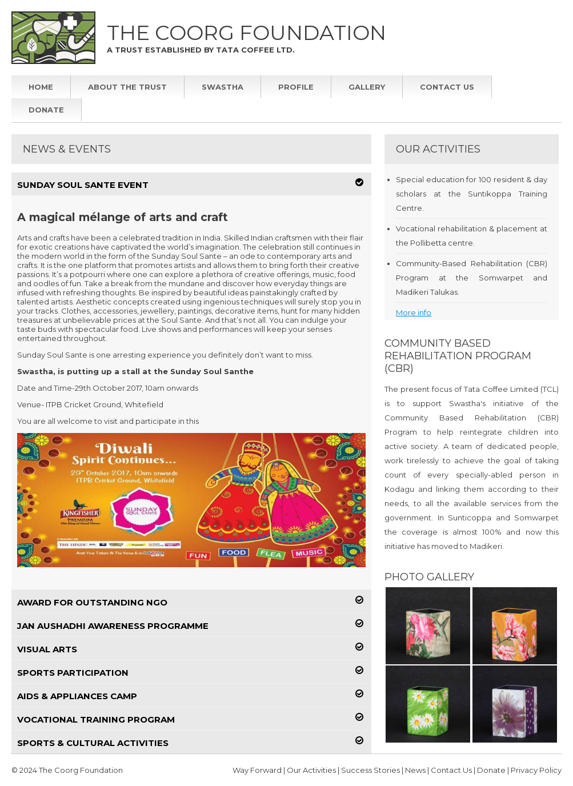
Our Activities (312, 770)
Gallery (366, 86)
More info (413, 312)
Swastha (222, 86)
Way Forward (257, 770)
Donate (46, 109)
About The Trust (127, 86)
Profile (296, 86)
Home (41, 86)
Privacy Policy (536, 770)
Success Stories (370, 770)
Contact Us (447, 86)
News (415, 770)
